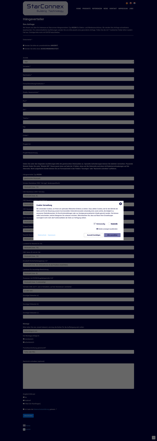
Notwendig (100, 224)
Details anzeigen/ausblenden (108, 229)
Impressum (51, 235)
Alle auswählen (112, 235)
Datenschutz (42, 235)
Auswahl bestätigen (93, 235)
